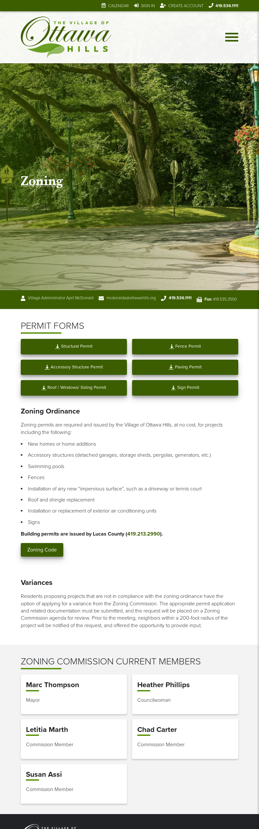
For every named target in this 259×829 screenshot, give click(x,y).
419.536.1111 (227, 5)
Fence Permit (185, 346)
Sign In (148, 5)
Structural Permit (73, 346)
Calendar (118, 5)
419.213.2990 (143, 534)
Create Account (186, 5)
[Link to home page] (66, 37)
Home (27, 185)
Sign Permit (185, 387)
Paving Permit (185, 367)
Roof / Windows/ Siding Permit (74, 387)
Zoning (47, 185)
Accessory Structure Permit (74, 367)
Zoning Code (42, 550)
